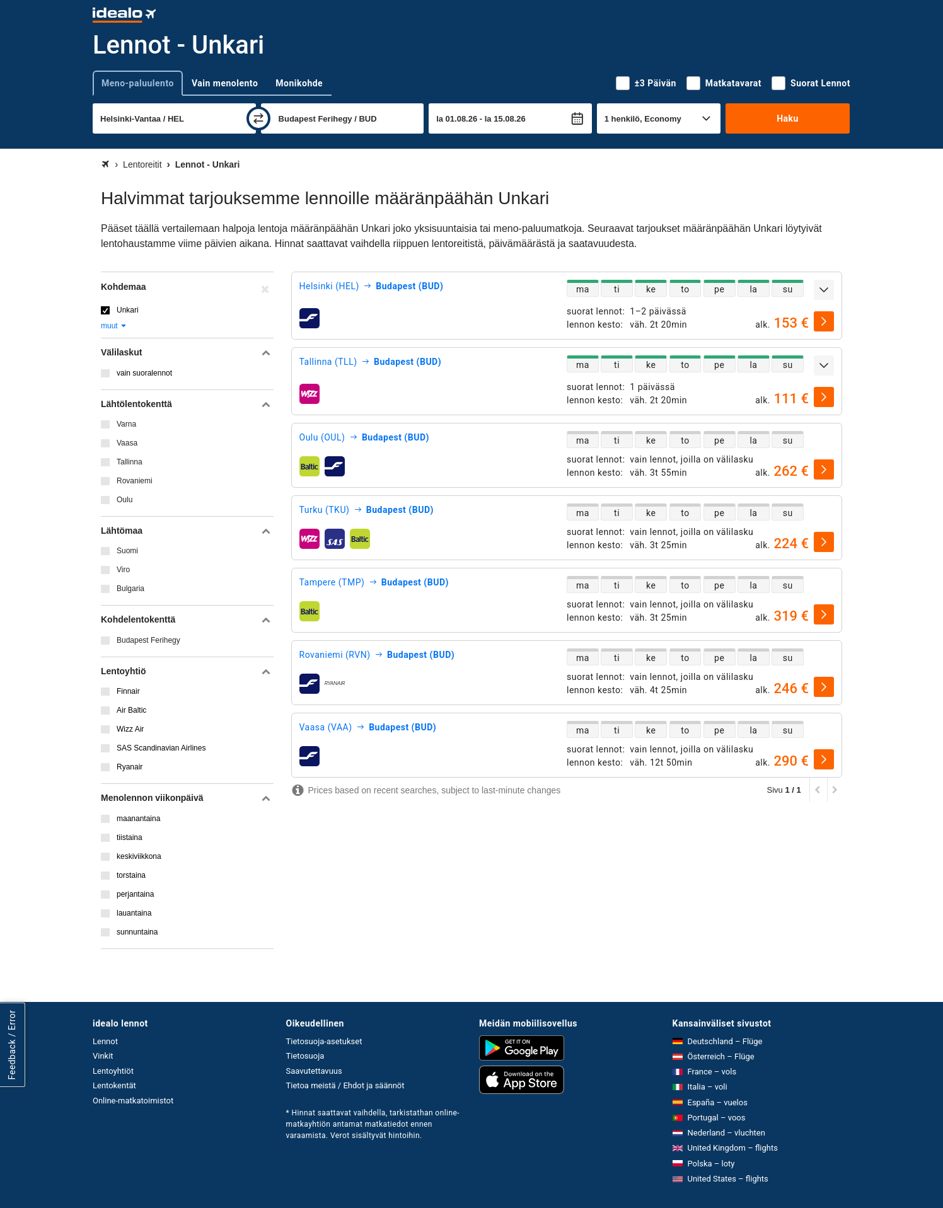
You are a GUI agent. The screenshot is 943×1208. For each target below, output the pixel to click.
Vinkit (103, 1056)
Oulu (124, 499)
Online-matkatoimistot (133, 1100)
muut (114, 325)
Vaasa (127, 443)
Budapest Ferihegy (148, 640)
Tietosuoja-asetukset (324, 1041)
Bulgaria (130, 588)
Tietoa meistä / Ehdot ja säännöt (345, 1085)
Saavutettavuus (314, 1071)
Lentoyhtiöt (113, 1071)
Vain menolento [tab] (225, 83)
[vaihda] (258, 118)
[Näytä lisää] (824, 290)
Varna (126, 424)
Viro (123, 569)
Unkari (128, 310)
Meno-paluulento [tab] (137, 83)
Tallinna (129, 461)
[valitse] (824, 321)
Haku (788, 118)
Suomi (127, 550)
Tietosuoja (305, 1056)
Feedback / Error (12, 1045)
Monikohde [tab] (299, 83)
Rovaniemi (135, 480)
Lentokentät (114, 1085)
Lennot (105, 1041)
